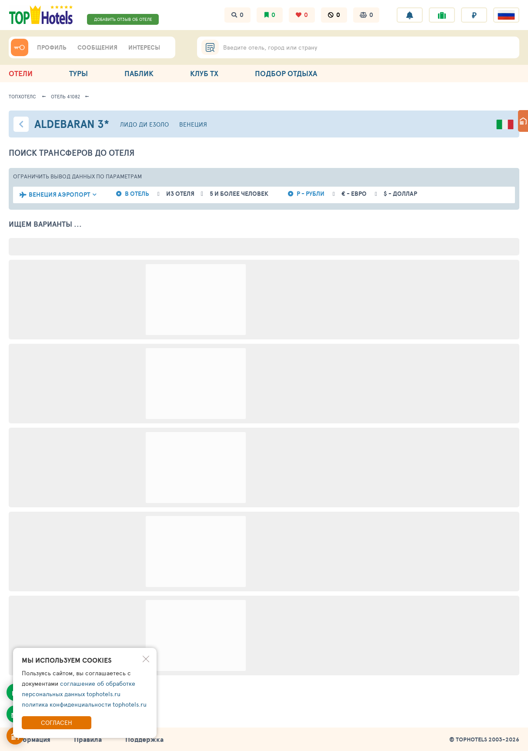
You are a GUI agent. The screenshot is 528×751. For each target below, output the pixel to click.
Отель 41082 (65, 96)
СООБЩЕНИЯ (97, 47)
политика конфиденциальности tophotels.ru (84, 704)
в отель (137, 194)
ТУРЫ (78, 73)
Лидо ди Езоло (144, 124)
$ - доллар (400, 194)
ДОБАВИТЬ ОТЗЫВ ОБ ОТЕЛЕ (123, 19)
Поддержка (144, 739)
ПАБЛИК (139, 73)
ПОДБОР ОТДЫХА (286, 73)
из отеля (180, 194)
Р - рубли (310, 194)
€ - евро (354, 194)
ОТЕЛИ (21, 73)
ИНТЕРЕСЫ (144, 47)
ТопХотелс (22, 96)
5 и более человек (239, 194)
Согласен (56, 722)
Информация (29, 739)
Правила (88, 739)
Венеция (193, 124)
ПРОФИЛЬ (52, 47)
